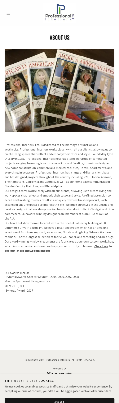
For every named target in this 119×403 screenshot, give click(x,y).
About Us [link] (59, 383)
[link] (59, 13)
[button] (13, 13)
